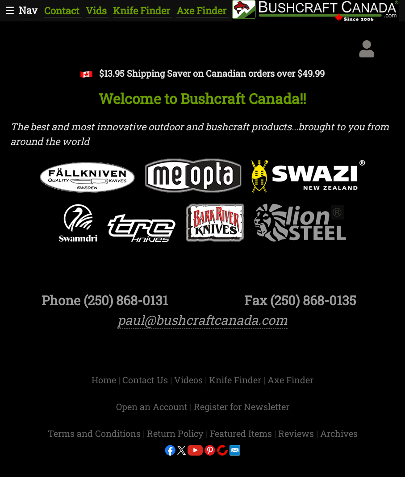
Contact (63, 10)
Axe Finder (202, 10)
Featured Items (242, 454)
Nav (28, 10)
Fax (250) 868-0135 (300, 321)
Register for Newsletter (241, 428)
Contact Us (146, 401)
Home (105, 401)
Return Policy (176, 454)
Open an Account (152, 428)
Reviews (297, 454)
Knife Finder (142, 10)
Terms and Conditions (95, 454)
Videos (189, 401)
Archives (339, 454)
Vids (97, 10)
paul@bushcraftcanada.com (202, 341)
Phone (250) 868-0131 (105, 321)
